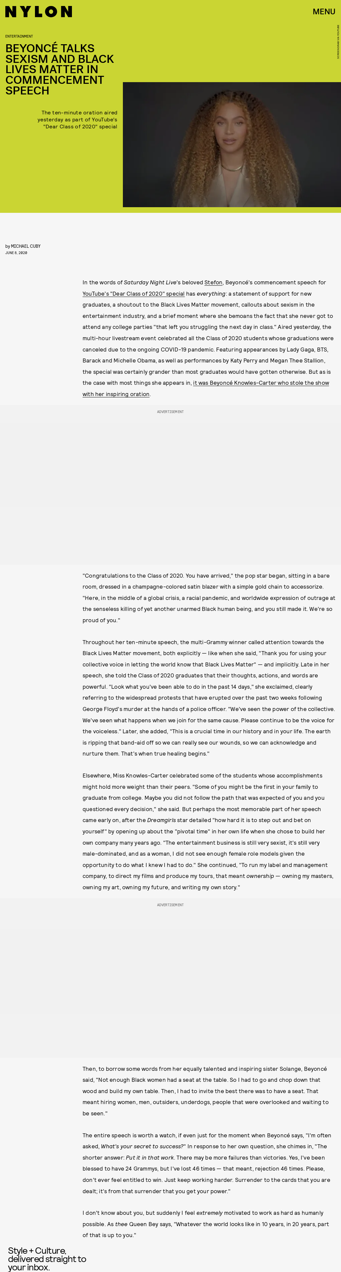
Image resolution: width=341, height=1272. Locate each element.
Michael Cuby (26, 246)
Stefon (213, 282)
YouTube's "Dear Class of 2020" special (134, 293)
